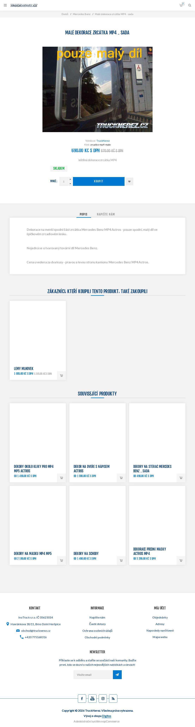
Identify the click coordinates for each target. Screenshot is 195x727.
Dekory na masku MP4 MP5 (33, 554)
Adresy (160, 624)
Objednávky (160, 617)
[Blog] (113, 698)
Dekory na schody (86, 554)
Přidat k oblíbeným (129, 181)
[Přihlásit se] (93, 674)
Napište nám (97, 617)
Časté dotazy (97, 624)
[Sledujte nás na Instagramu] (103, 698)
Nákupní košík (183, 3)
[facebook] (82, 698)
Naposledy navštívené (160, 630)
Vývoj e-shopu (97, 715)
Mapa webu (160, 637)
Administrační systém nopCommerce (96, 721)
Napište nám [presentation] (106, 214)
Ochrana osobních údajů (97, 630)
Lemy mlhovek (23, 369)
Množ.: (53, 181)
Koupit (98, 181)
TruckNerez (103, 140)
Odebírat (117, 674)
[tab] (83, 214)
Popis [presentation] (84, 214)
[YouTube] (92, 698)
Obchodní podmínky (97, 637)
